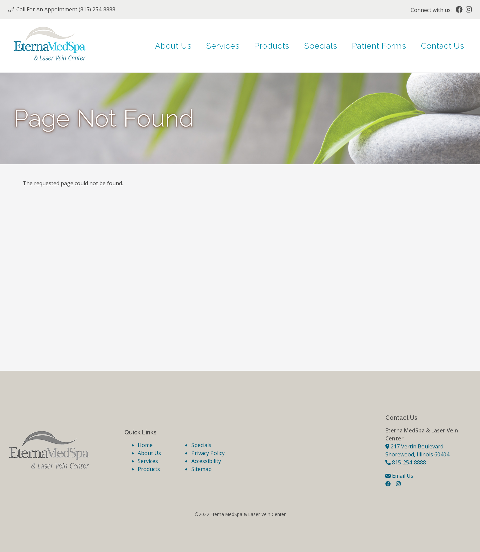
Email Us (399, 475)
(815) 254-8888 (97, 9)
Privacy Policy (208, 453)
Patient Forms (379, 46)
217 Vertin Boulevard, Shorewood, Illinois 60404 (417, 450)
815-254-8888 (405, 462)
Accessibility (206, 461)
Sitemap (201, 469)
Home (145, 445)
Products (271, 46)
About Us (173, 46)
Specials (320, 46)
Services (222, 46)
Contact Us (442, 46)
